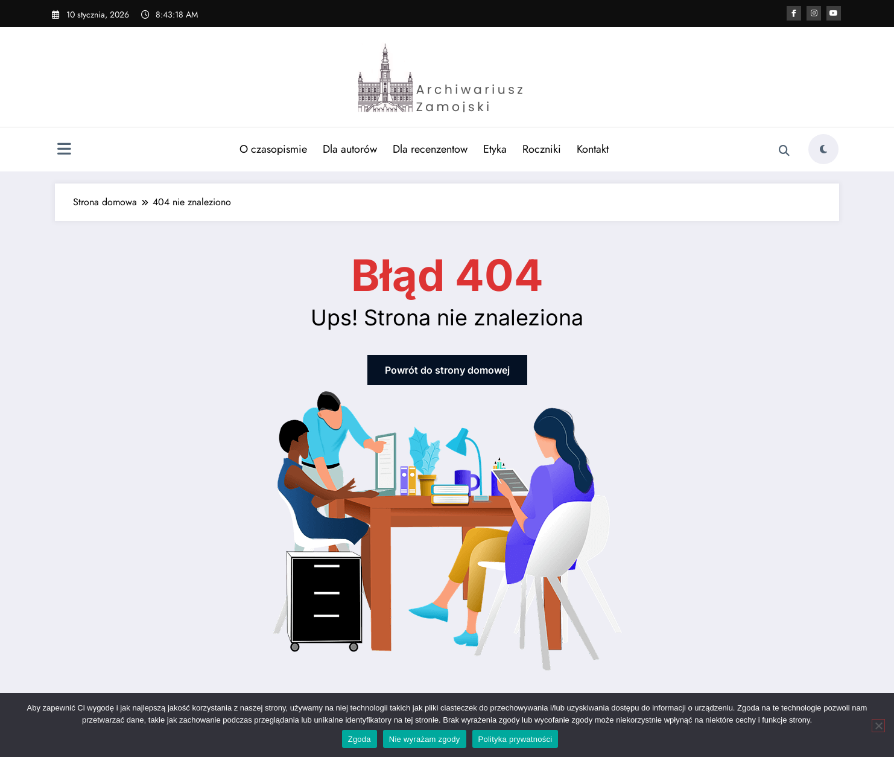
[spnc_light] (823, 149)
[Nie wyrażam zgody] (878, 725)
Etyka (495, 149)
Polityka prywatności (515, 739)
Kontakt (593, 149)
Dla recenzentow (430, 149)
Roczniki (541, 149)
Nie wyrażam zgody (424, 739)
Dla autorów (350, 149)
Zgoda (359, 739)
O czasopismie (273, 149)
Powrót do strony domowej (447, 370)
